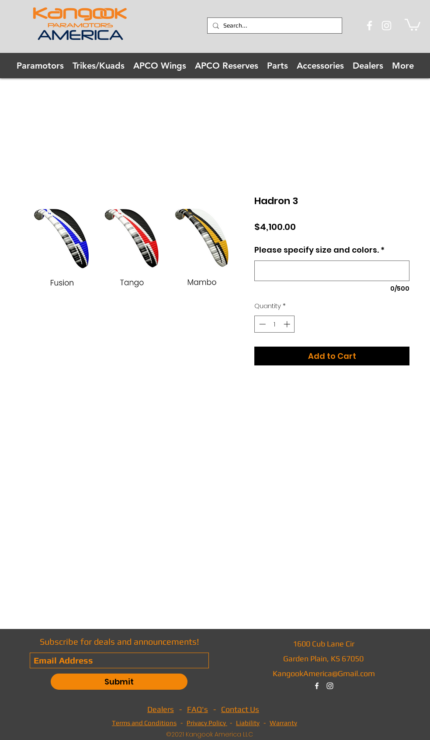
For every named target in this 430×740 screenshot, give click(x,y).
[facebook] (316, 685)
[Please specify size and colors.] (332, 270)
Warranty (283, 722)
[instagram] (330, 685)
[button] (412, 24)
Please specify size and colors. (319, 249)
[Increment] (288, 324)
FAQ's (197, 709)
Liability (248, 722)
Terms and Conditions (144, 722)
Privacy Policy (207, 722)
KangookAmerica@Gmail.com (324, 673)
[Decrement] (261, 324)
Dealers (160, 709)
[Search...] (273, 26)
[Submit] (119, 682)
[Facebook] (369, 25)
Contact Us (240, 709)
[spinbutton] (274, 324)
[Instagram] (386, 25)
